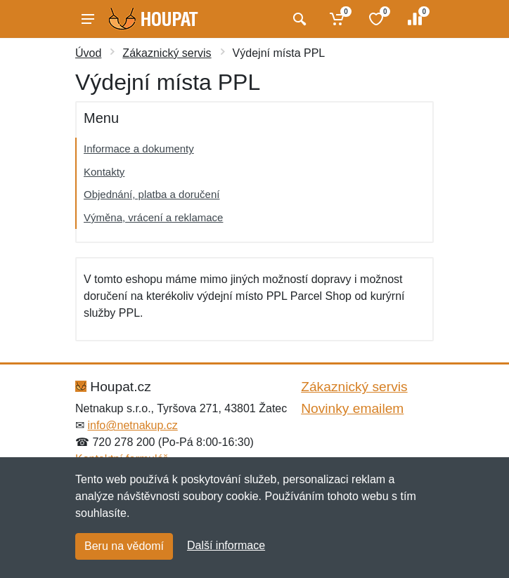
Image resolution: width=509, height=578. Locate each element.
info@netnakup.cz (132, 425)
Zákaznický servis (166, 53)
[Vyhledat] (297, 19)
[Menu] (88, 19)
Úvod (88, 53)
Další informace (226, 545)
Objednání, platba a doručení (151, 194)
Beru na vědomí (124, 546)
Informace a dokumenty (139, 149)
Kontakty (104, 172)
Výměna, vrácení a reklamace (153, 217)
